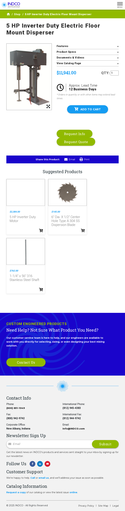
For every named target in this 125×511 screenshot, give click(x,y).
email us (44, 477)
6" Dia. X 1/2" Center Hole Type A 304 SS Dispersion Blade (65, 221)
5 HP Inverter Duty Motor (23, 219)
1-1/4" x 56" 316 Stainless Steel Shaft (24, 278)
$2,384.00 (15, 211)
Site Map (103, 505)
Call (32, 477)
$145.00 (55, 211)
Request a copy (16, 492)
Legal (115, 505)
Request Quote (76, 142)
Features (62, 46)
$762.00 (14, 270)
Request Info (74, 134)
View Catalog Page (69, 63)
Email (69, 159)
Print (85, 159)
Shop (17, 14)
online (73, 492)
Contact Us (26, 362)
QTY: (105, 73)
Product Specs (66, 51)
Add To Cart (87, 109)
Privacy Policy (86, 505)
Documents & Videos (70, 57)
